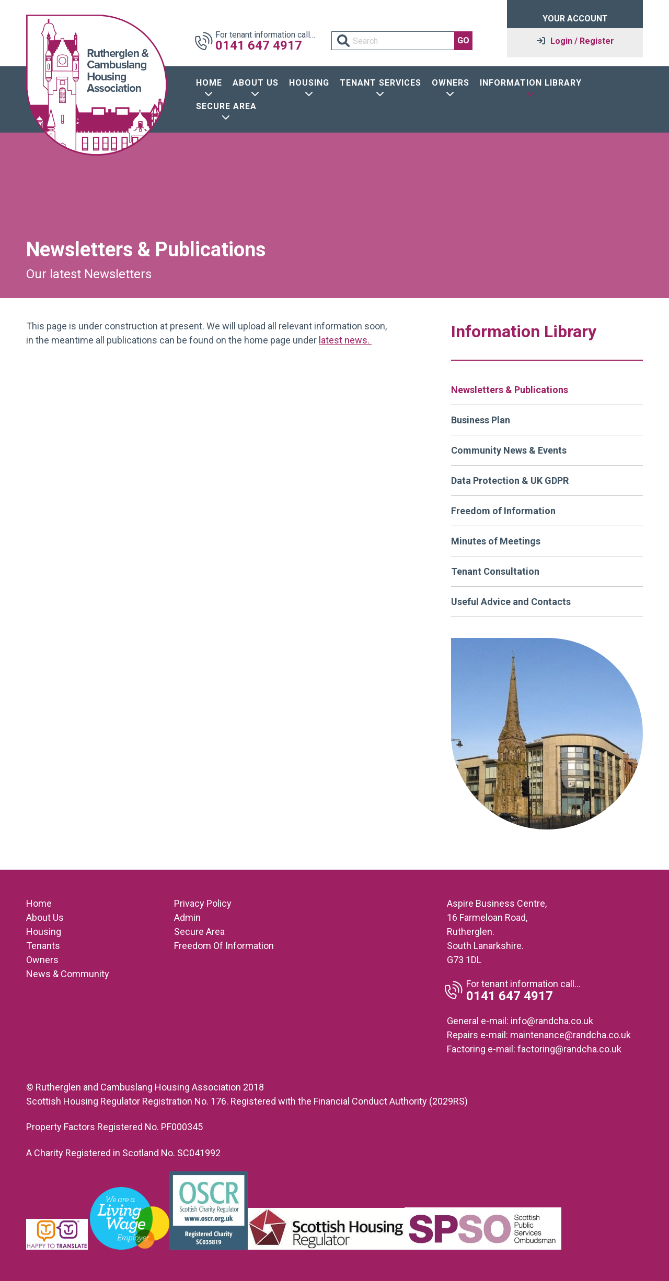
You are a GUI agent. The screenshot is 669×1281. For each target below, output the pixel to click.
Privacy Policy (203, 903)
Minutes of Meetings (495, 541)
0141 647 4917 (258, 45)
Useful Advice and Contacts (511, 601)
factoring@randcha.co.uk (569, 1048)
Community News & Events (509, 450)
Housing (43, 931)
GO (463, 40)
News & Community (67, 973)
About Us (45, 917)
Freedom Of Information (224, 945)
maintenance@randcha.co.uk (570, 1034)
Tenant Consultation (495, 571)
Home (39, 903)
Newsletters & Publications (509, 389)
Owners (42, 959)
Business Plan (480, 419)
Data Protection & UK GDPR (510, 480)
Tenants (43, 945)
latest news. (345, 340)
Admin (187, 917)
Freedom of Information (503, 510)
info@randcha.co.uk (552, 1020)
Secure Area (199, 931)
